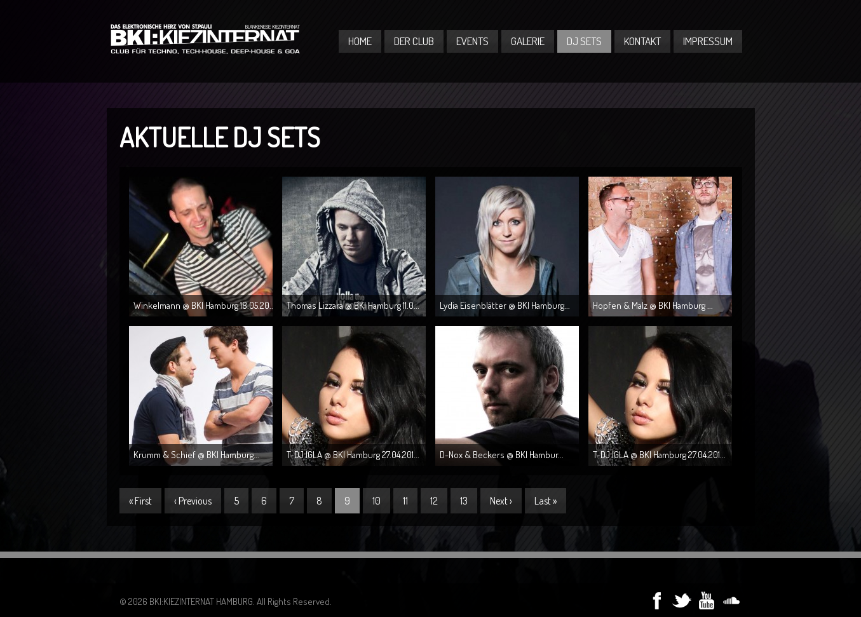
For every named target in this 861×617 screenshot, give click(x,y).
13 (464, 500)
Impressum (708, 41)
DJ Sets (584, 41)
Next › (501, 500)
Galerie (528, 41)
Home (360, 41)
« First (140, 500)
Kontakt (642, 41)
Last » (545, 500)
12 (434, 500)
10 (376, 500)
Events (472, 41)
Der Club (414, 41)
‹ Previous (193, 500)
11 (405, 500)
